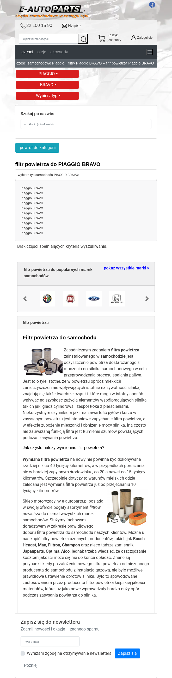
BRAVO (47, 84)
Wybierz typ (47, 95)
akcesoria (59, 51)
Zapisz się (127, 653)
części (27, 51)
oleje (41, 51)
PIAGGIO (47, 73)
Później (31, 665)
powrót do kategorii (37, 147)
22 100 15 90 (39, 25)
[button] (25, 298)
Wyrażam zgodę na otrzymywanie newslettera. (70, 653)
